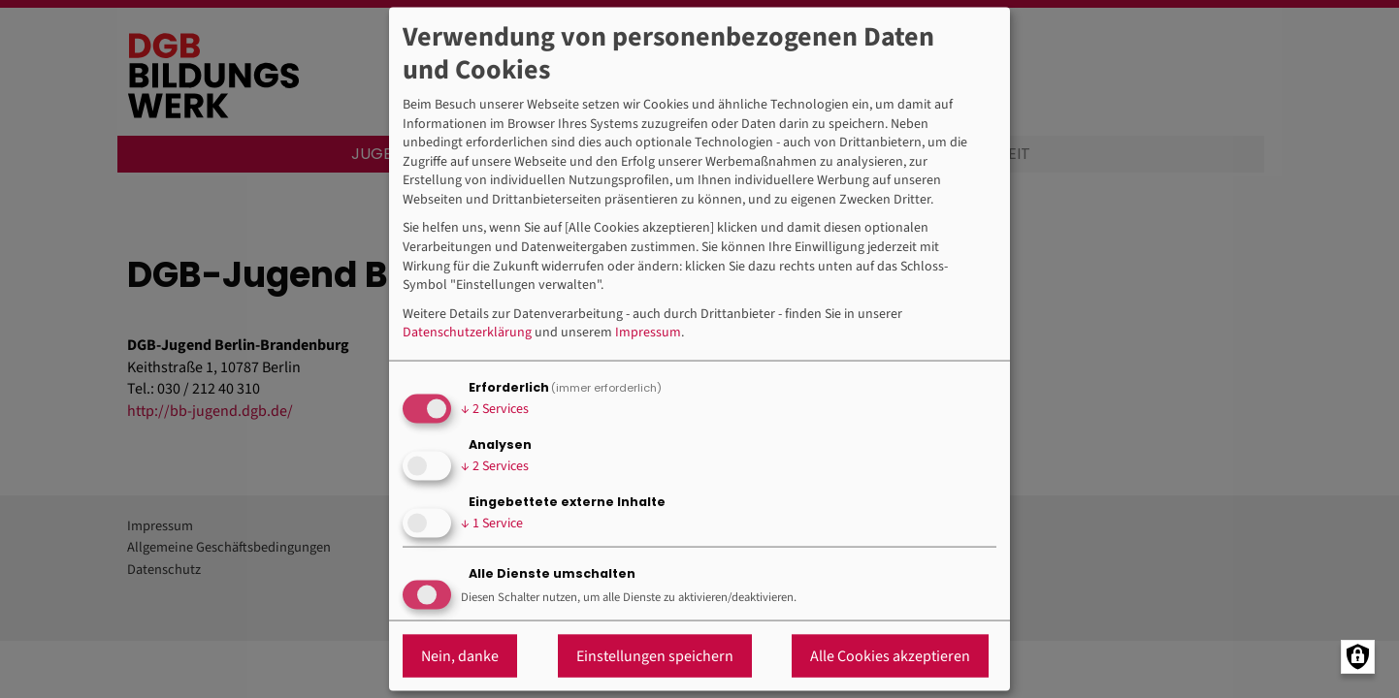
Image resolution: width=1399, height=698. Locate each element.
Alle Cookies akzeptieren (890, 655)
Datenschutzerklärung (467, 333)
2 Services (495, 409)
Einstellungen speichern (654, 655)
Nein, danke (460, 655)
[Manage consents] (1358, 657)
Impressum (648, 333)
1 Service (492, 523)
